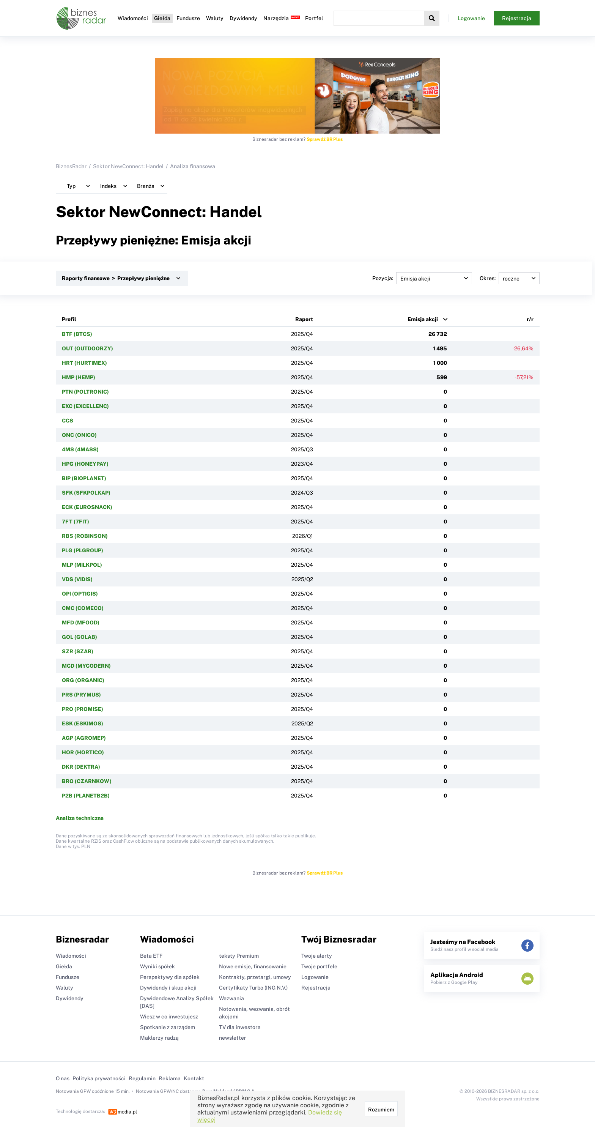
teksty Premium (239, 956)
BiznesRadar (71, 166)
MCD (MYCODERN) (86, 666)
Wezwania (231, 998)
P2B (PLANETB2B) (86, 796)
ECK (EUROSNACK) (87, 507)
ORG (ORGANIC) (83, 680)
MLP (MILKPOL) (82, 565)
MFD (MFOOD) (80, 622)
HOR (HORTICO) (83, 752)
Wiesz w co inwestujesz (169, 1017)
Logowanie (471, 18)
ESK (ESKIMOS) (82, 723)
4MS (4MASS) (80, 449)
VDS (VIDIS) (77, 579)
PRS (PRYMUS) (81, 695)
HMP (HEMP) (78, 377)
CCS (67, 421)
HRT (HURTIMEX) (84, 363)
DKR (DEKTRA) (81, 767)
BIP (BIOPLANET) (84, 478)
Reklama (170, 1078)
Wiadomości (133, 18)
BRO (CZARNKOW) (87, 781)
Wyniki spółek (157, 966)
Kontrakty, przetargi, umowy (255, 977)
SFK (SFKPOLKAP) (86, 493)
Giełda (162, 18)
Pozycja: (422, 278)
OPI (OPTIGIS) (80, 594)
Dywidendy (243, 18)
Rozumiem (381, 1110)
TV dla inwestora (240, 1027)
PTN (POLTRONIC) (85, 392)
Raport (304, 319)
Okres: (510, 278)
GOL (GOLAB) (79, 637)
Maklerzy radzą (159, 1038)
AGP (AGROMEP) (84, 738)
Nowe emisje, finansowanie (252, 966)
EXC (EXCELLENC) (85, 406)
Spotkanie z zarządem (167, 1027)
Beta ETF (151, 956)
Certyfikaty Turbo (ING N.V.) (253, 988)
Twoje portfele (319, 966)
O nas (62, 1078)
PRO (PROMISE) (82, 709)
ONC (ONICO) (79, 435)
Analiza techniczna (80, 818)
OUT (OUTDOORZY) (87, 348)
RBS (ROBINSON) (85, 536)
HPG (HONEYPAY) (85, 464)
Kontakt (194, 1078)
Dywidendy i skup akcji (168, 988)
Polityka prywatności (99, 1078)
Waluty (215, 18)
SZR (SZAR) (77, 651)
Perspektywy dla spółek (170, 977)
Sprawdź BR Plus (325, 139)
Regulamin (142, 1078)
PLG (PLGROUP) (82, 550)
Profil (69, 319)
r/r (530, 319)
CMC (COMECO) (83, 608)
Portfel (314, 18)
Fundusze (188, 18)
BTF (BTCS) (77, 334)
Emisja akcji (423, 319)
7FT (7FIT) (75, 522)
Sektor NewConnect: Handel (128, 166)
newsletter (232, 1038)
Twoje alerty (316, 956)
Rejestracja (516, 18)
